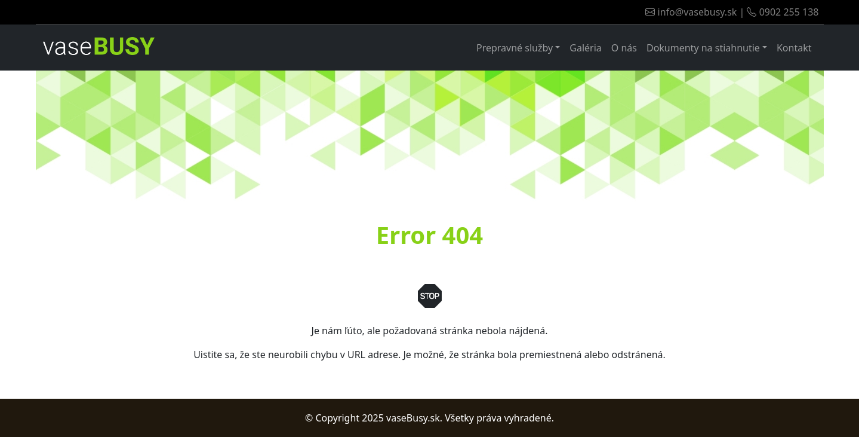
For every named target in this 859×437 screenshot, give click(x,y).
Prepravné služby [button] (514, 47)
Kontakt (794, 47)
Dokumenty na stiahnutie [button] (703, 47)
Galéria (585, 47)
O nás (624, 47)
